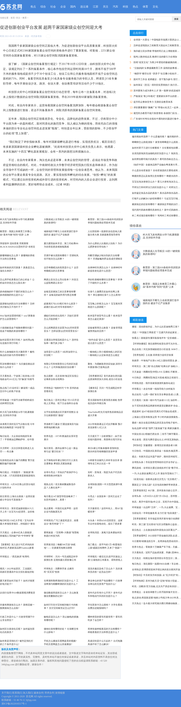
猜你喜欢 (136, 225)
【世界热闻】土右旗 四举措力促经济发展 (152, 355)
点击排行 (138, 32)
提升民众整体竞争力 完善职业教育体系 (153, 102)
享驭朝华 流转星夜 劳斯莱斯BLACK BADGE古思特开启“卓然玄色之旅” (17, 246)
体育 (145, 6)
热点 (135, 6)
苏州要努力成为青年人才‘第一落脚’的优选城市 (156, 90)
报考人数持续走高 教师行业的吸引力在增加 (155, 57)
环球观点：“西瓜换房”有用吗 (14, 556)
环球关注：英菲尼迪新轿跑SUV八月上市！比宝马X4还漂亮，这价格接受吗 (17, 511)
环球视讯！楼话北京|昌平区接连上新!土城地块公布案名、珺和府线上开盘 (105, 560)
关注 (105, 6)
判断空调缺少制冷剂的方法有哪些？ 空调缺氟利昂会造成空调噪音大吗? (105, 258)
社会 (53, 6)
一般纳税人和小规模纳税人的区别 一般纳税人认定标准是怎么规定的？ (105, 355)
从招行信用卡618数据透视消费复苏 (17, 593)
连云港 (84, 6)
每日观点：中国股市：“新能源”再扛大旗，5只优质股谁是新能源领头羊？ (17, 475)
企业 (63, 6)
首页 (13, 18)
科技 (125, 6)
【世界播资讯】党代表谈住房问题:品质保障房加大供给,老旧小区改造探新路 (105, 379)
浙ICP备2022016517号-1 (14, 703)
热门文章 (138, 129)
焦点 (33, 6)
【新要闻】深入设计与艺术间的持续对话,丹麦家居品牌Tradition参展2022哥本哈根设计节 (17, 548)
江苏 (95, 6)
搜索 (176, 19)
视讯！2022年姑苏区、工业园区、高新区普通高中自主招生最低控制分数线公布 (17, 572)
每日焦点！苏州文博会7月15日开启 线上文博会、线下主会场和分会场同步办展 (61, 403)
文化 (155, 6)
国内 (73, 6)
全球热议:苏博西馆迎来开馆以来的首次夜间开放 (156, 569)
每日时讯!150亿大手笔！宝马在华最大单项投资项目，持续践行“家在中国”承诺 (17, 523)
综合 (43, 6)
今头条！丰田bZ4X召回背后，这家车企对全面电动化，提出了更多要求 (105, 523)
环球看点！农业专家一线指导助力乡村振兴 (153, 389)
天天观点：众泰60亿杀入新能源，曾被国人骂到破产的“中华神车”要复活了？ (17, 535)
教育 (24, 18)
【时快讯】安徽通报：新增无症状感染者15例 (154, 445)
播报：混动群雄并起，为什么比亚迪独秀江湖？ (155, 326)
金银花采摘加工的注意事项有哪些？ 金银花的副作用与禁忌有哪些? (60, 295)
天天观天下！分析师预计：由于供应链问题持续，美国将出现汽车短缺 (105, 439)
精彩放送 (138, 319)
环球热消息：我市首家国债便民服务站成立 (153, 383)
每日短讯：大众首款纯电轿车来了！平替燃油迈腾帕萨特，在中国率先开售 (17, 439)
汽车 (115, 6)
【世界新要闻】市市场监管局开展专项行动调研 (155, 518)
